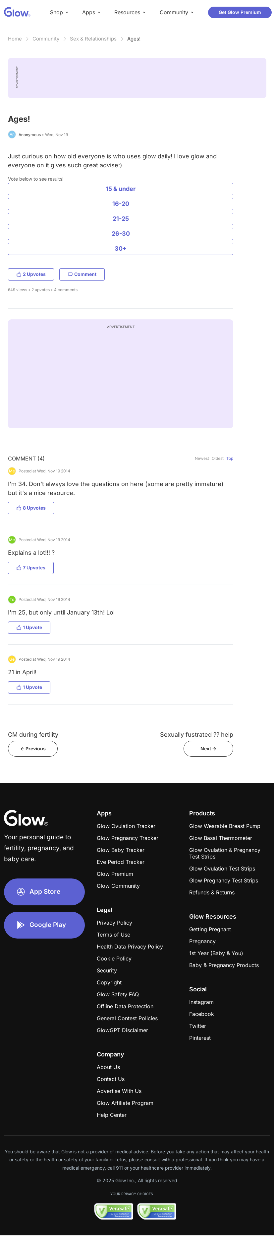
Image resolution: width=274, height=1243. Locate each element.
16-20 (120, 203)
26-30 (121, 233)
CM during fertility (33, 734)
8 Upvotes (31, 508)
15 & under (121, 188)
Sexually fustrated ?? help (196, 734)
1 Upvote (29, 627)
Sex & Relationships (93, 39)
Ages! (133, 39)
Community (45, 39)
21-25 (121, 218)
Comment (82, 274)
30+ (121, 248)
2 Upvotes (31, 274)
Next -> (208, 748)
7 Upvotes (30, 567)
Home (15, 39)
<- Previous (33, 748)
